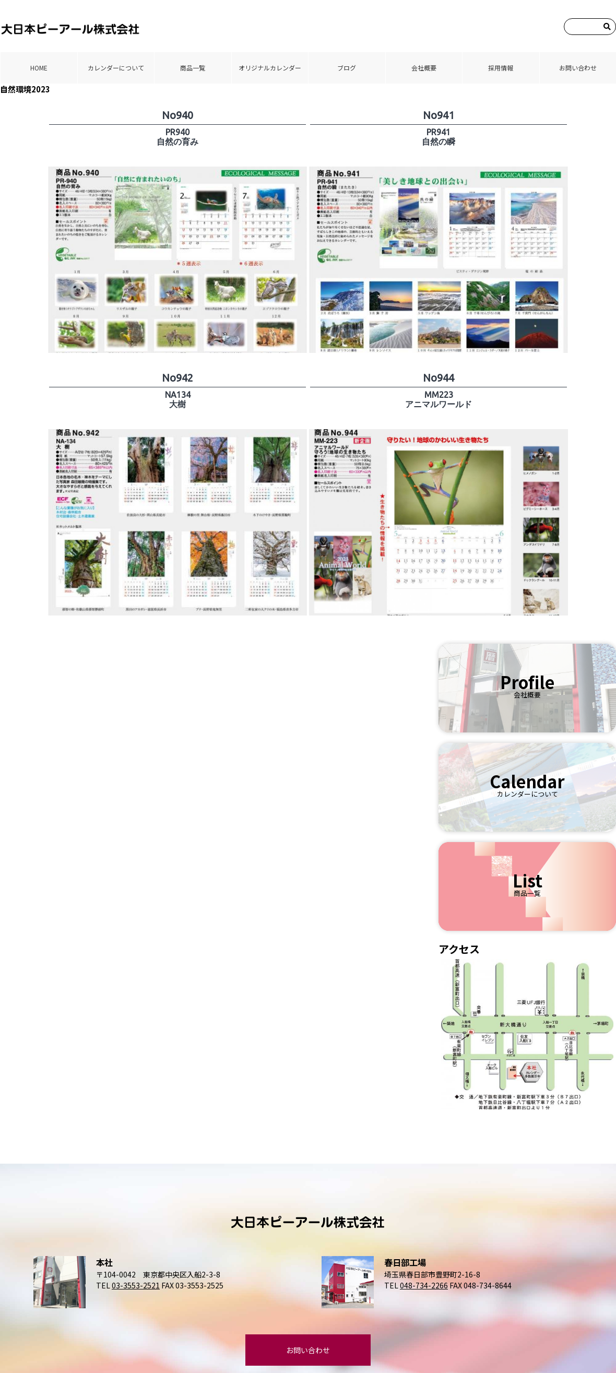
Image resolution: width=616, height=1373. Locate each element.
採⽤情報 (500, 67)
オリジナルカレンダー (270, 67)
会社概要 (423, 67)
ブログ (346, 67)
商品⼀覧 (192, 67)
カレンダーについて (116, 67)
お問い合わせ (578, 67)
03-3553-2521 (136, 1285)
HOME (39, 67)
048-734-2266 (424, 1285)
